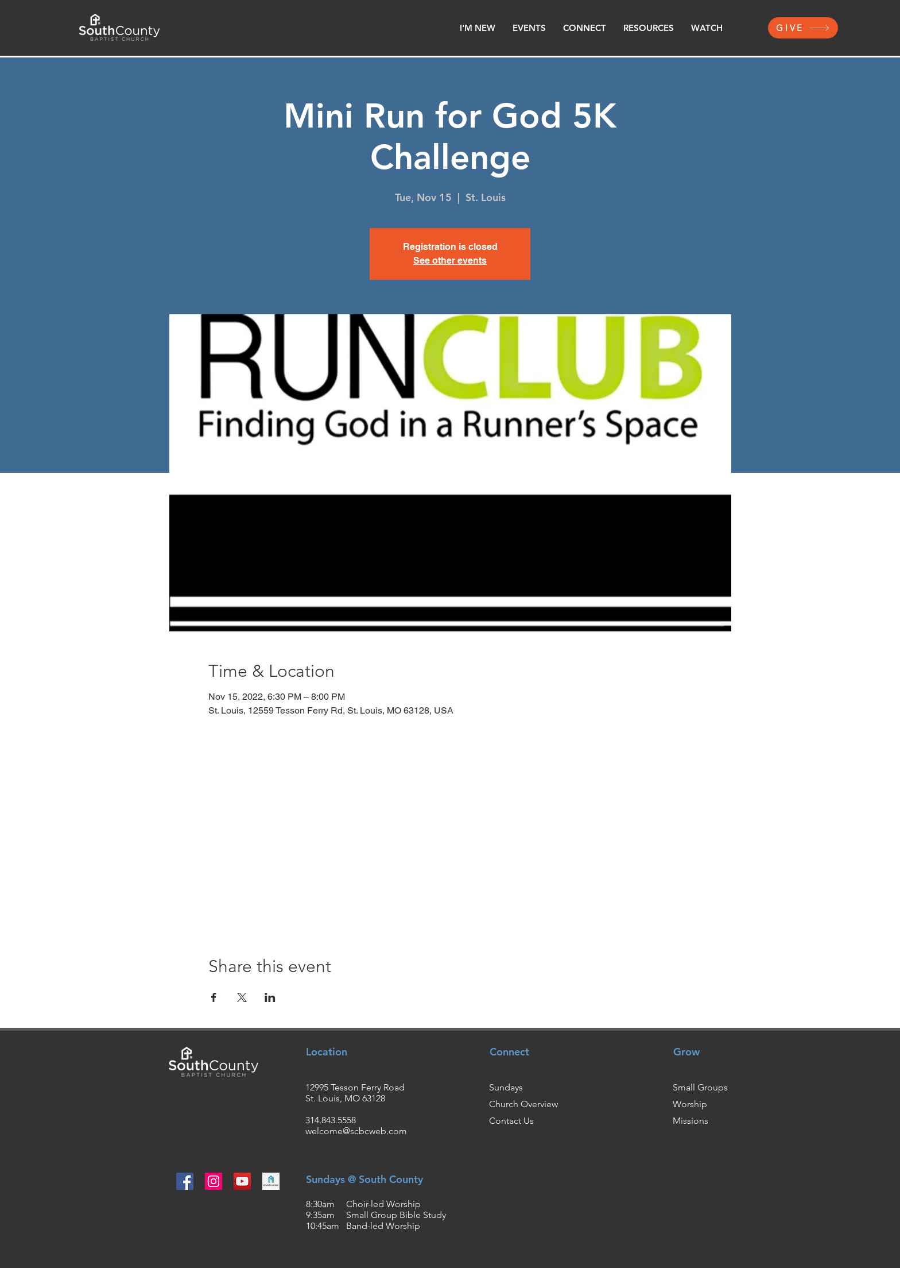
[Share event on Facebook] (213, 997)
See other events (450, 260)
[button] (477, 28)
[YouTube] (242, 1181)
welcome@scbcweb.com (356, 1131)
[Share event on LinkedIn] (270, 997)
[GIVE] (803, 27)
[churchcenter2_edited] (271, 1181)
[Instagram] (213, 1181)
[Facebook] (184, 1181)
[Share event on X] (241, 997)
